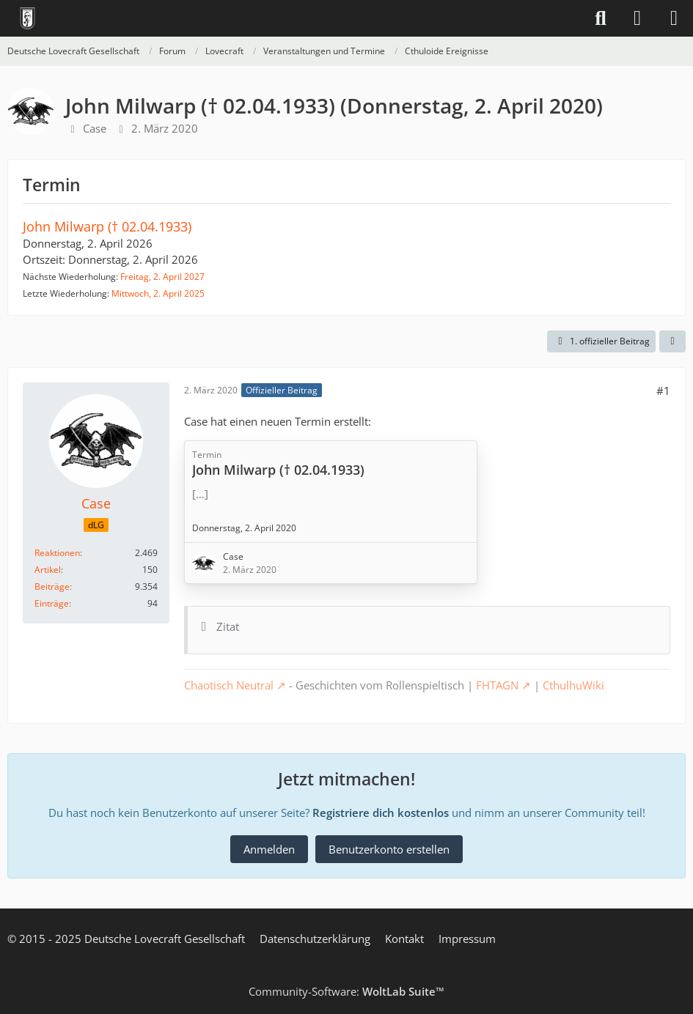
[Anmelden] (637, 18)
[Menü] (674, 18)
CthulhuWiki (573, 685)
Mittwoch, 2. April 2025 (158, 293)
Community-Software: (346, 991)
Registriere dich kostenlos (380, 812)
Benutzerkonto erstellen (389, 849)
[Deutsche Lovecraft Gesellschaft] (27, 18)
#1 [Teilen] (663, 390)
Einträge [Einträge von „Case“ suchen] (51, 603)
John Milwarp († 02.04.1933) (107, 226)
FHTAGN (497, 685)
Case (94, 128)
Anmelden (269, 849)
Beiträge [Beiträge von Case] (52, 586)
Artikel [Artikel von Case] (47, 569)
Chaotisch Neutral (229, 685)
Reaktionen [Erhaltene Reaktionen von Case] (57, 553)
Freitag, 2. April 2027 (162, 276)
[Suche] (600, 18)
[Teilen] (672, 341)
